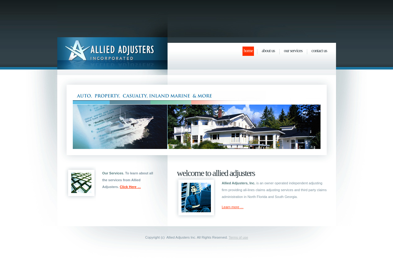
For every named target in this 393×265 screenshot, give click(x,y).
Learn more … (232, 207)
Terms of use (238, 237)
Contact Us (319, 50)
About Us (268, 50)
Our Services (293, 50)
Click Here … (130, 187)
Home (248, 50)
